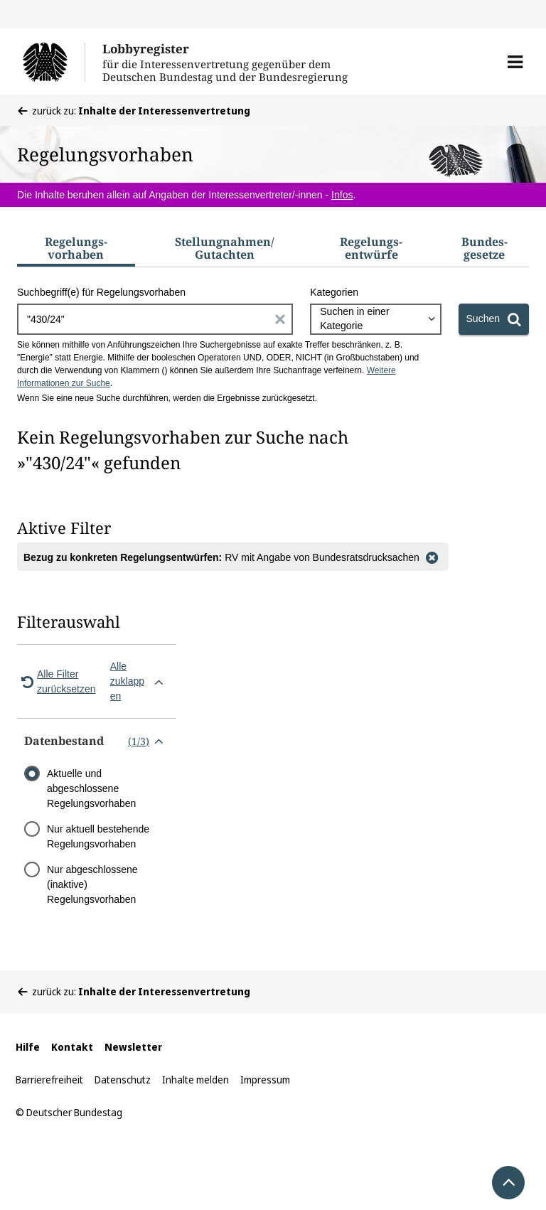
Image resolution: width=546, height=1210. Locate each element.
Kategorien (334, 292)
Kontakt (72, 1047)
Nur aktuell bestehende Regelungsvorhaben (98, 836)
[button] (515, 62)
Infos (342, 194)
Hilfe (28, 1047)
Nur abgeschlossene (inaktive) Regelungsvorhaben (92, 884)
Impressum (265, 1079)
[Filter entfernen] (432, 556)
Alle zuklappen (139, 681)
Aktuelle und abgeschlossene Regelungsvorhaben (91, 788)
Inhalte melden (195, 1079)
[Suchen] (494, 319)
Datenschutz (123, 1079)
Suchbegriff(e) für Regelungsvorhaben (101, 292)
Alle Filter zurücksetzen (56, 681)
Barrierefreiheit (49, 1079)
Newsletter (133, 1047)
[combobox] (375, 319)
